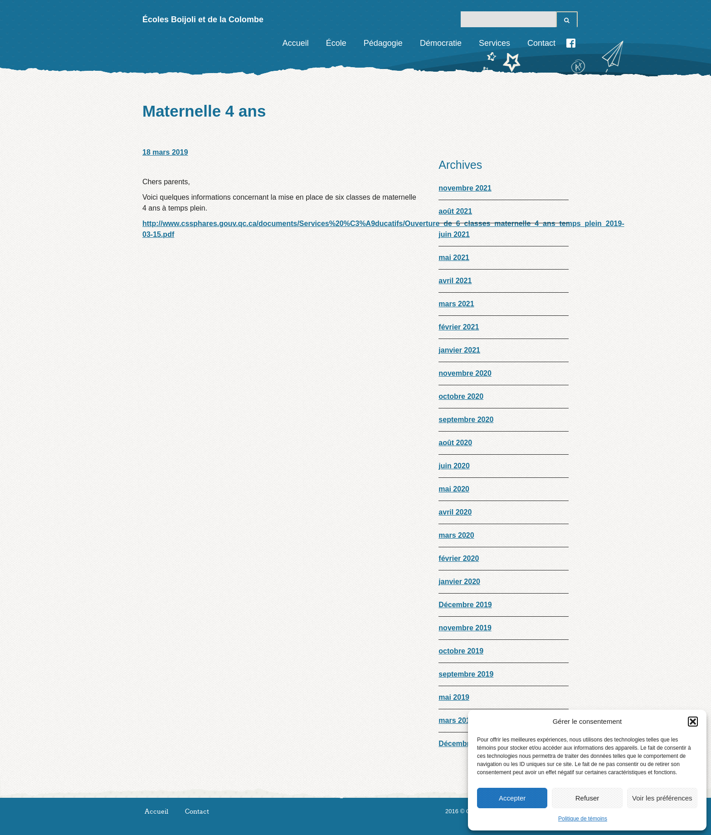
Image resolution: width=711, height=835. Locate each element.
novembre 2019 (465, 628)
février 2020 (458, 558)
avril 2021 (455, 281)
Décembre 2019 (465, 605)
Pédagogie (383, 43)
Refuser (587, 798)
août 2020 (455, 443)
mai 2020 (453, 489)
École (336, 43)
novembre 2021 (465, 188)
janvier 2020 (459, 581)
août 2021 (455, 211)
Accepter (512, 798)
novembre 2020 (465, 373)
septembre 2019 (465, 674)
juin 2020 (453, 466)
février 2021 (458, 327)
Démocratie (441, 43)
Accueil (295, 43)
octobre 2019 (460, 651)
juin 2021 (453, 234)
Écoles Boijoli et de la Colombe (202, 19)
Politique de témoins (582, 818)
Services (494, 43)
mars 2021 (456, 304)
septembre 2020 (465, 419)
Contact (541, 43)
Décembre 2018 (465, 743)
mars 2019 (456, 720)
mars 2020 (456, 535)
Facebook (570, 43)
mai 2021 (453, 257)
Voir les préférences (662, 798)
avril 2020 (455, 512)
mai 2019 (453, 697)
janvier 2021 (459, 350)
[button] (692, 721)
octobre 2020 (460, 396)
